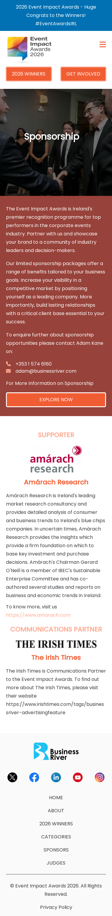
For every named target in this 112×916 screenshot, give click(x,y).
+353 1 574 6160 (34, 364)
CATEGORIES (56, 836)
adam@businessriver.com (46, 371)
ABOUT (56, 810)
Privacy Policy (56, 907)
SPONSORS (56, 849)
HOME (56, 797)
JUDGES (56, 863)
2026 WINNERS (28, 73)
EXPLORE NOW (56, 399)
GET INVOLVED (83, 73)
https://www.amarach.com (38, 615)
